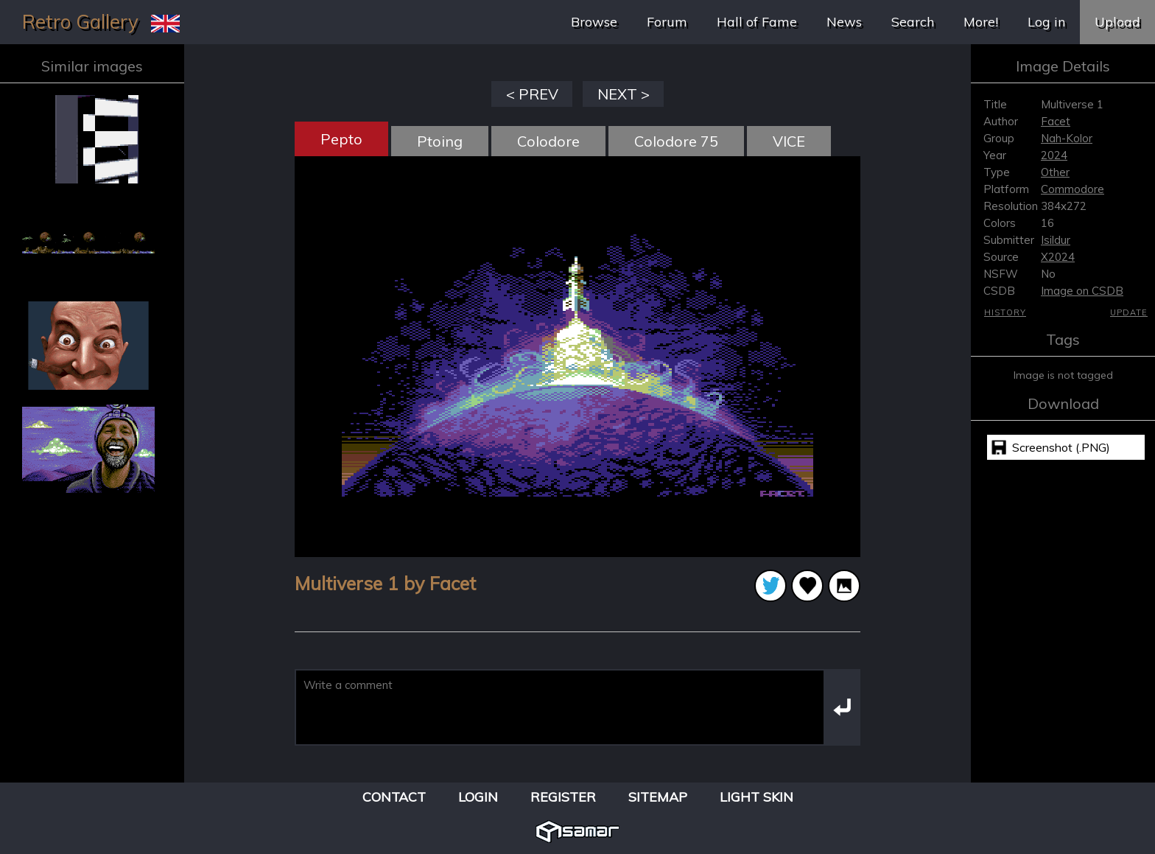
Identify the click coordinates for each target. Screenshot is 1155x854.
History (1005, 312)
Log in (1046, 21)
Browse (594, 21)
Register (563, 796)
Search (912, 21)
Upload (1117, 21)
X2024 (1058, 257)
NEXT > (623, 94)
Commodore (1072, 189)
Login (478, 796)
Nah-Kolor (1066, 138)
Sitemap (657, 796)
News (844, 21)
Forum (667, 21)
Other (1055, 172)
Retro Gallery (80, 22)
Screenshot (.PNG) (1061, 447)
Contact (394, 796)
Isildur (1055, 240)
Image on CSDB (1082, 291)
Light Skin (756, 796)
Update (1129, 312)
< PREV (532, 94)
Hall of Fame (757, 21)
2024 (1054, 155)
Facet (1055, 121)
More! (980, 21)
